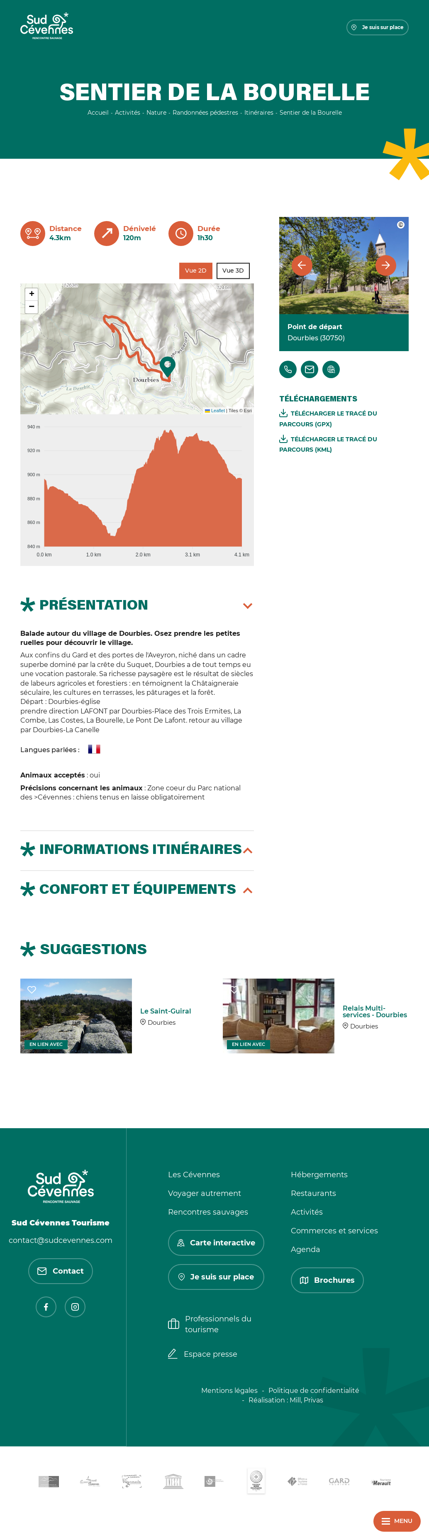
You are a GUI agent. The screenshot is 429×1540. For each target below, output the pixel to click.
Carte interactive (216, 1242)
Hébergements (319, 1174)
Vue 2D (196, 270)
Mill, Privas (306, 1400)
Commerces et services (334, 1230)
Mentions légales (229, 1391)
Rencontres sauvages (208, 1212)
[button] (168, 367)
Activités (307, 1212)
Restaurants (313, 1193)
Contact (60, 1271)
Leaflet (215, 410)
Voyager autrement (204, 1193)
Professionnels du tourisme (209, 1324)
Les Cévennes (194, 1174)
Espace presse (202, 1355)
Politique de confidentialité (313, 1391)
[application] (137, 487)
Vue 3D (233, 270)
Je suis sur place (377, 27)
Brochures (327, 1280)
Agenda (305, 1249)
